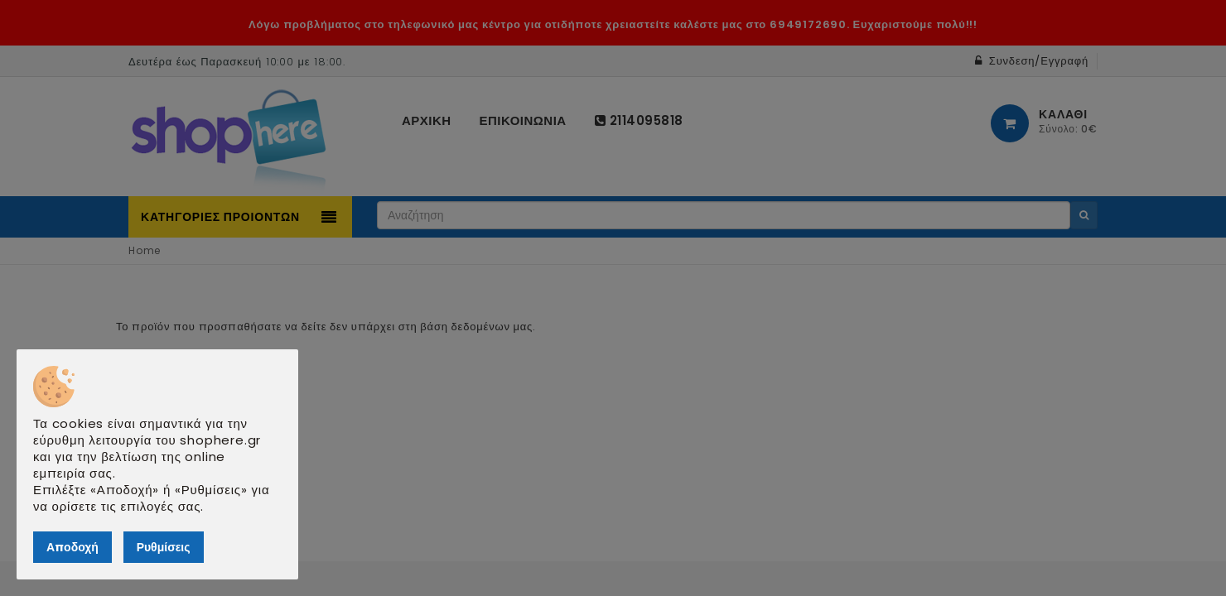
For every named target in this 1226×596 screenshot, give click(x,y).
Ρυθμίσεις (164, 547)
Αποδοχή (72, 547)
